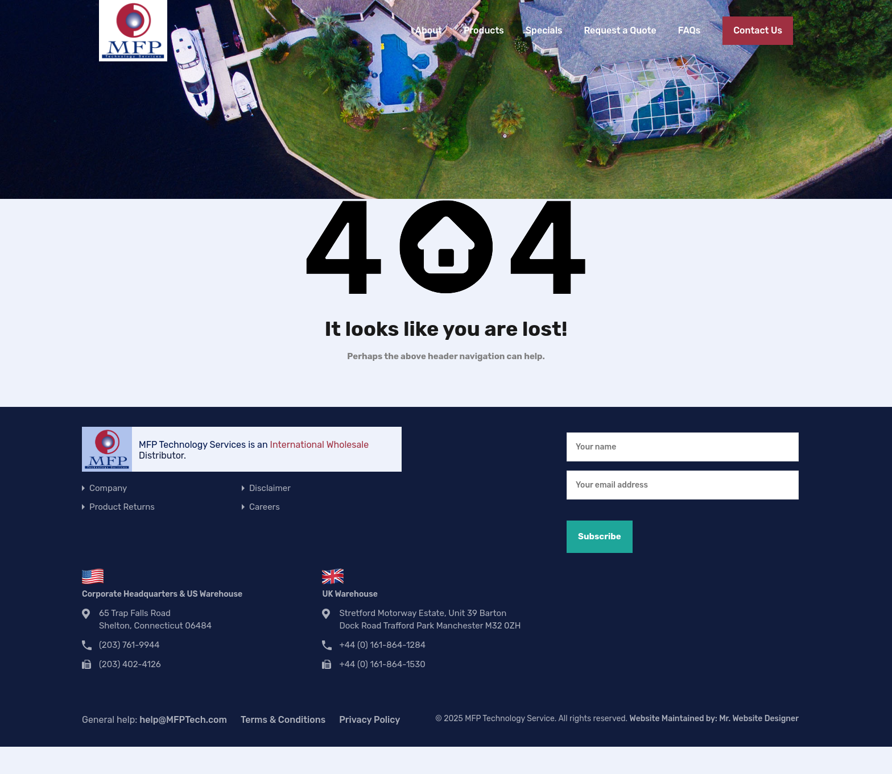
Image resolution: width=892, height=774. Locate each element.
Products (484, 30)
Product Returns (122, 507)
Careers (264, 507)
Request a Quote (620, 30)
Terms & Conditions (283, 719)
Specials (544, 30)
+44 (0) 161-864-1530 (382, 664)
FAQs (689, 30)
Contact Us (757, 30)
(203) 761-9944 (129, 645)
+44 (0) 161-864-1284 (382, 645)
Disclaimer (270, 488)
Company (108, 488)
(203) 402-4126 (130, 664)
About (428, 30)
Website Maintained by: (714, 718)
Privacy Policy (369, 719)
